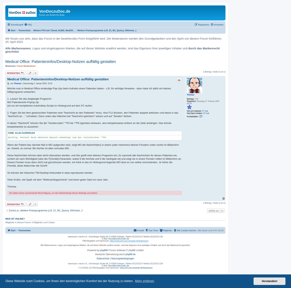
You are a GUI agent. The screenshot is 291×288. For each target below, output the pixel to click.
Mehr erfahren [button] (144, 281)
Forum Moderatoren (26, 66)
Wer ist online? (15, 219)
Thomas (190, 95)
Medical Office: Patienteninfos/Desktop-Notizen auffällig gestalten (60, 61)
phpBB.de (131, 254)
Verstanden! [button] (269, 281)
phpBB (103, 250)
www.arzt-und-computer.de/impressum (136, 268)
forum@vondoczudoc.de (118, 239)
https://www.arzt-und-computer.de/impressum (129, 241)
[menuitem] (28, 24)
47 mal (205, 111)
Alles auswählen (25, 133)
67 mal (206, 113)
